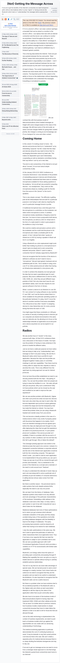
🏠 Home (10, 23)
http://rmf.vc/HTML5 (46, 25)
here (39, 23)
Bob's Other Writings (10, 25)
